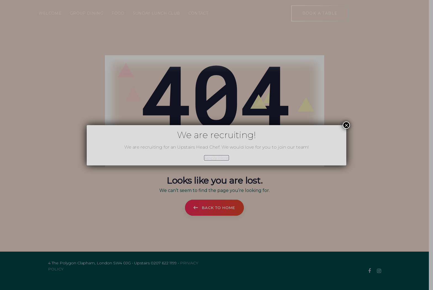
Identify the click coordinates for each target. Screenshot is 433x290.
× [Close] (346, 125)
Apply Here (216, 157)
